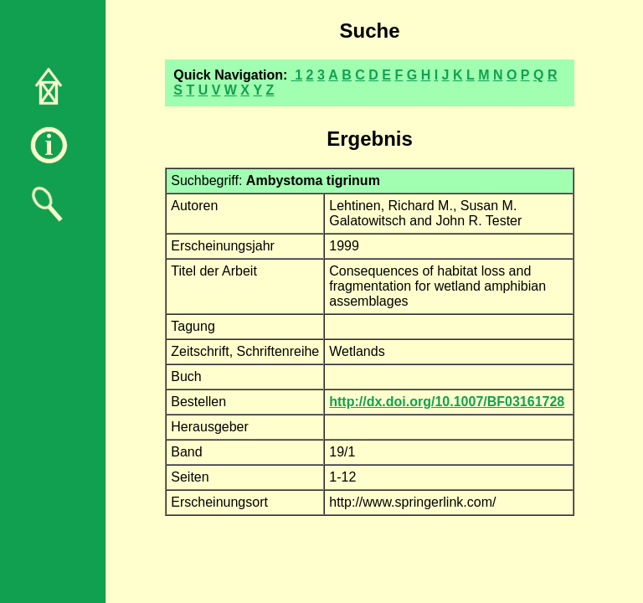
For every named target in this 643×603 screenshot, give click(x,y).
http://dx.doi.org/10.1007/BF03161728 (446, 401)
